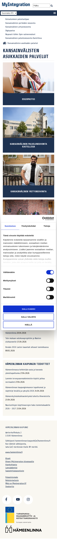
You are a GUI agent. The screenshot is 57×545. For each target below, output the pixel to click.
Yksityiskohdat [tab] (28, 226)
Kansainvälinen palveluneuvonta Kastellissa (23, 38)
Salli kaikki (28, 309)
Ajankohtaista (11, 464)
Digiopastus (10, 30)
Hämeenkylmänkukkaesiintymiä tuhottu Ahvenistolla (27, 396)
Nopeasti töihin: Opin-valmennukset (20, 34)
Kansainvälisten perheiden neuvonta (20, 23)
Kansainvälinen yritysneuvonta (18, 27)
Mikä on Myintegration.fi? (15, 483)
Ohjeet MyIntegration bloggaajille (19, 461)
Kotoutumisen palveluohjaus (17, 19)
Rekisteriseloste (12, 480)
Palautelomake (11, 477)
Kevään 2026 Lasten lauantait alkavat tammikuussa (27, 347)
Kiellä (28, 325)
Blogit (7, 458)
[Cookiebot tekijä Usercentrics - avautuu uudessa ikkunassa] (42, 218)
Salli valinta (28, 317)
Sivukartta (9, 486)
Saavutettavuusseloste (14, 471)
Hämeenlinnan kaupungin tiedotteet (27, 364)
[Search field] (41, 6)
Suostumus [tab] (10, 226)
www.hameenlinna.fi (13, 452)
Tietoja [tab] (47, 226)
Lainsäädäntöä (11, 468)
